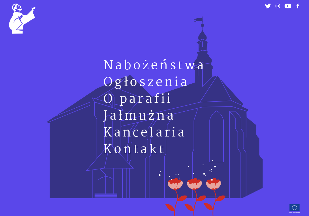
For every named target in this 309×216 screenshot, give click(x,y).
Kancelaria (144, 133)
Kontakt (134, 150)
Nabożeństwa (154, 66)
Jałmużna (139, 116)
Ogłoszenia (146, 83)
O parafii (138, 99)
